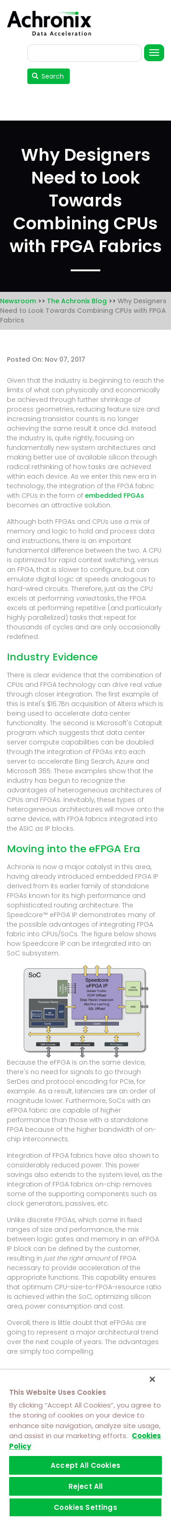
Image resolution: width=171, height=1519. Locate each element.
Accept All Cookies (85, 1465)
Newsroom (18, 301)
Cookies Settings (85, 1507)
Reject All (85, 1486)
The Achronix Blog (77, 301)
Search (48, 76)
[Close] (152, 1379)
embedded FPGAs (114, 495)
